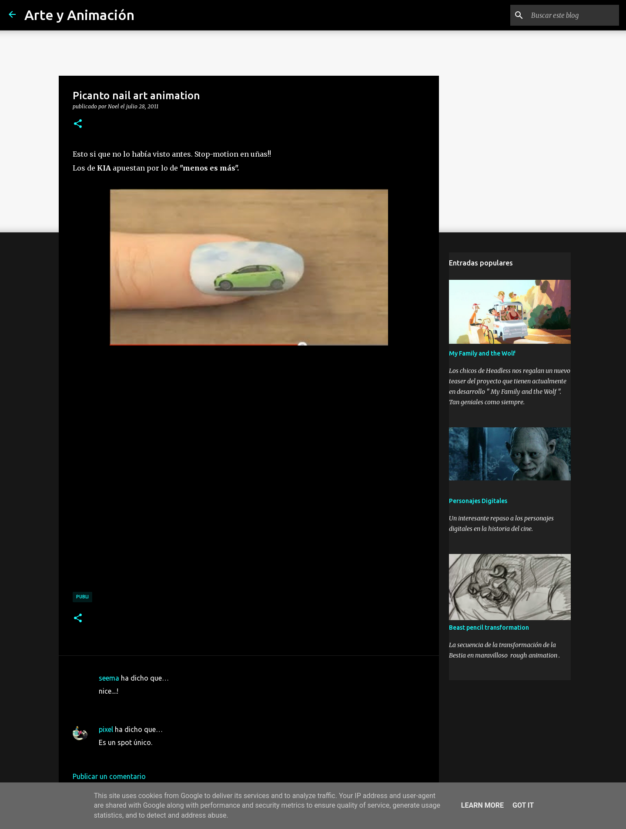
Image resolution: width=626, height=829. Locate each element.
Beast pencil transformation (489, 627)
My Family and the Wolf (482, 353)
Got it (523, 805)
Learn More (482, 805)
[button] (78, 124)
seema (109, 678)
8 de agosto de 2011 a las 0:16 (147, 755)
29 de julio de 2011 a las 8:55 (144, 704)
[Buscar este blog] (573, 15)
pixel (106, 729)
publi (82, 596)
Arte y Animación (79, 15)
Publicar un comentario (109, 776)
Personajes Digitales (478, 500)
